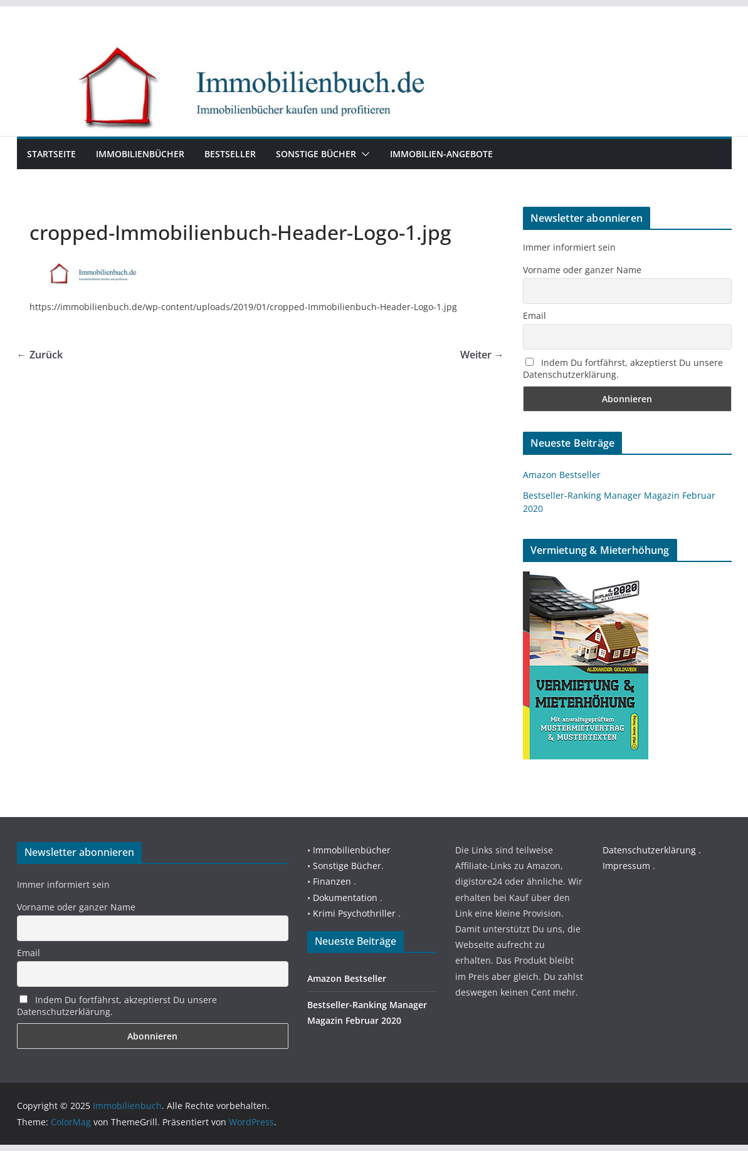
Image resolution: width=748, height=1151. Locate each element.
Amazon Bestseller (562, 475)
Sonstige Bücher (316, 154)
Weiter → (482, 355)
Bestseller (230, 154)
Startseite (51, 154)
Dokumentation (345, 898)
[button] (363, 154)
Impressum (626, 866)
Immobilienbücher (140, 154)
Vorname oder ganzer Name (582, 270)
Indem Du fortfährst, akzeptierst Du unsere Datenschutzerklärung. (623, 368)
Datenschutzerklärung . (652, 850)
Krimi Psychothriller (354, 913)
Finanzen (332, 881)
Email (534, 315)
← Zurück (40, 355)
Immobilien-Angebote (441, 154)
